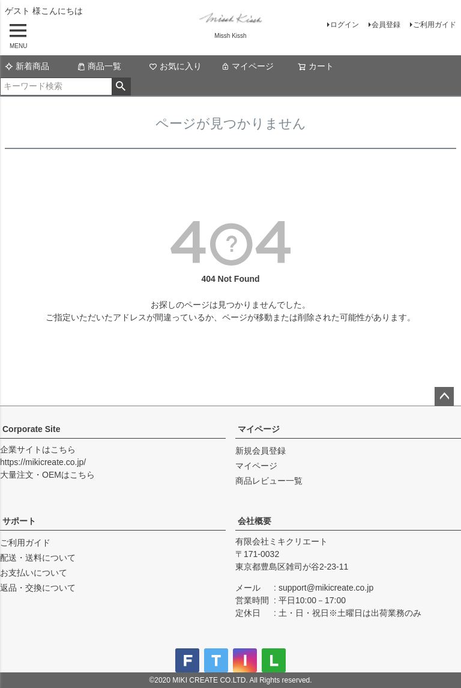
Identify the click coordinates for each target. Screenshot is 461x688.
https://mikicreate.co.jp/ (43, 462)
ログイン (344, 24)
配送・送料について (38, 557)
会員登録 (386, 24)
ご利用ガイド (434, 24)
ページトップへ (444, 396)
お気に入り (175, 66)
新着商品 (27, 66)
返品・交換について (38, 587)
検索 (121, 86)
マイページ (247, 66)
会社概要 (254, 521)
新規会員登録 (260, 450)
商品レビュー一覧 (269, 481)
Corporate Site (31, 429)
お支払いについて (33, 572)
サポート (19, 521)
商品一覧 (99, 66)
